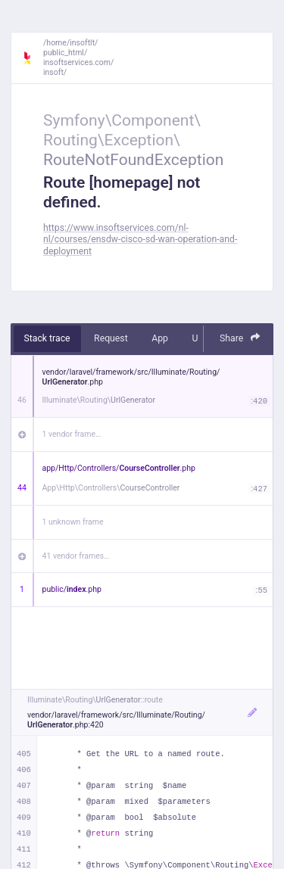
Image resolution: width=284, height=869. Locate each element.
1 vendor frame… (71, 434)
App (159, 338)
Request (111, 338)
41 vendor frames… (76, 556)
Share (240, 338)
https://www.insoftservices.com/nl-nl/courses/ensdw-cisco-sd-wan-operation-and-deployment (140, 240)
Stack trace (47, 338)
